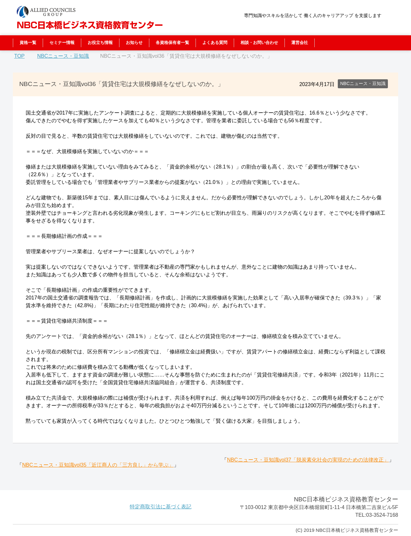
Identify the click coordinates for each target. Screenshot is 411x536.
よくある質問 (214, 42)
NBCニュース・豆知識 (363, 83)
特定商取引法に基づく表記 (160, 506)
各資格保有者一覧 (172, 42)
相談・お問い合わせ (259, 42)
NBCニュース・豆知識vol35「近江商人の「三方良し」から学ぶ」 (98, 465)
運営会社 (299, 42)
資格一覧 (28, 42)
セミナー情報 (61, 42)
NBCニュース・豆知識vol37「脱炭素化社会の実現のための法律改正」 (308, 460)
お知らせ (134, 42)
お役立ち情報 (100, 42)
